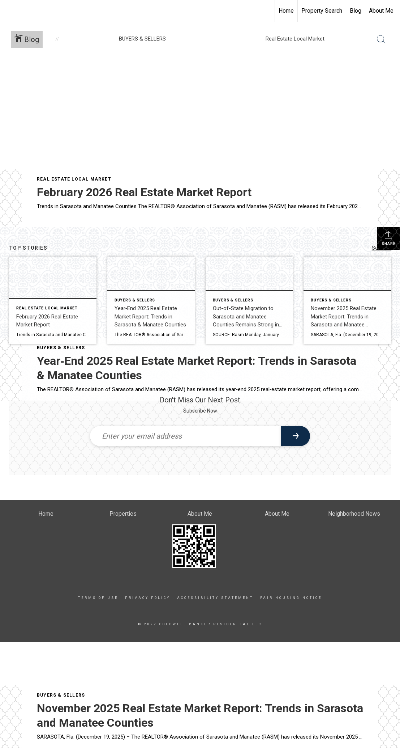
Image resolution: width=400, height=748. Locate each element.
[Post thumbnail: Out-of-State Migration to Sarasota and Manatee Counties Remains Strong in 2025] (249, 300)
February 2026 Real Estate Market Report (144, 192)
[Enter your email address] (185, 436)
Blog (355, 10)
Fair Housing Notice (291, 598)
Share (389, 238)
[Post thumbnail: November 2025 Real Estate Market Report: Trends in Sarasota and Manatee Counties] (347, 300)
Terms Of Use (98, 598)
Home (286, 10)
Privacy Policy (147, 598)
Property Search (321, 10)
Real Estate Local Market (74, 179)
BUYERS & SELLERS (61, 695)
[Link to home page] (9, 11)
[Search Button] (381, 39)
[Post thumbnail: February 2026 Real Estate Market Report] (52, 300)
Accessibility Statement (215, 598)
